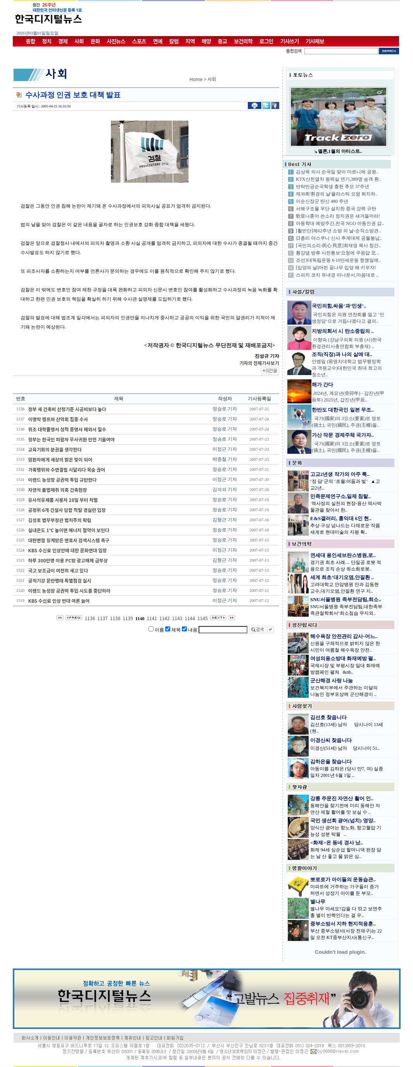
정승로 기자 (225, 409)
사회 (79, 41)
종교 (222, 41)
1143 (177, 618)
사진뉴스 (116, 41)
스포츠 (139, 41)
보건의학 (243, 41)
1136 (90, 618)
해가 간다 (322, 384)
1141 (152, 618)
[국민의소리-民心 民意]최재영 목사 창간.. (338, 245)
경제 (62, 41)
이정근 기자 (225, 449)
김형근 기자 (225, 519)
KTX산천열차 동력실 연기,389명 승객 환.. (338, 179)
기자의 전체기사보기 (259, 363)
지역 (190, 41)
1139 (128, 618)
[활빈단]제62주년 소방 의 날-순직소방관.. (338, 230)
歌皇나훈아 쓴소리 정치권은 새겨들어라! (338, 216)
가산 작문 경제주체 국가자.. (343, 435)
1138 (115, 618)
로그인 (266, 41)
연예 (157, 41)
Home (196, 79)
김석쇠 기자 (225, 489)
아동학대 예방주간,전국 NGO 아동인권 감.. (340, 223)
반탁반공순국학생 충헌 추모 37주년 (332, 186)
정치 (46, 41)
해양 (206, 41)
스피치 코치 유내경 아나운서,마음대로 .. (337, 275)
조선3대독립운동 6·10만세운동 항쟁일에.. (338, 260)
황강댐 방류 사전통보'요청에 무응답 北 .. (337, 253)
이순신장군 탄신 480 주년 (322, 201)
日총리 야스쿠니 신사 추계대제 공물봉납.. (339, 238)
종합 (30, 41)
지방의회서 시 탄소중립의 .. (343, 331)
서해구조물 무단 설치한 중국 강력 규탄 (336, 208)
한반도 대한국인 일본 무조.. (343, 410)
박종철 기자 (225, 459)
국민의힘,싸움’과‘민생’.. (339, 306)
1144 (190, 618)
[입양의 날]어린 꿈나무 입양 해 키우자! (336, 267)
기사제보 (315, 41)
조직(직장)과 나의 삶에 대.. (342, 354)
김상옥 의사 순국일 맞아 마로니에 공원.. (337, 172)
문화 (95, 41)
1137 (102, 618)
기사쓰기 (289, 41)
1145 (202, 618)
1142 (164, 618)
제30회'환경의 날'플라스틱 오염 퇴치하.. (337, 194)
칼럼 (173, 41)
